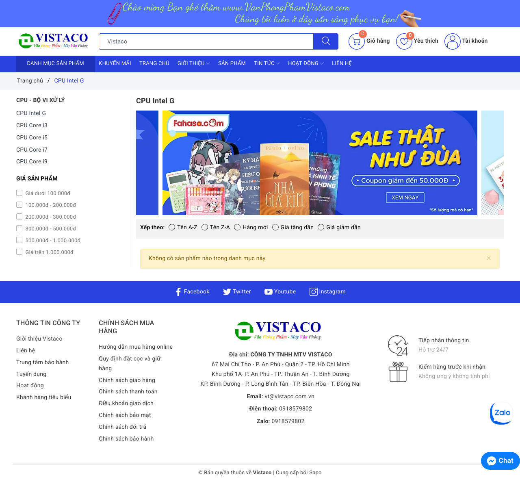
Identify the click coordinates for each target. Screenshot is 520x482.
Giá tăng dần (293, 227)
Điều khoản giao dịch (126, 403)
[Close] (489, 258)
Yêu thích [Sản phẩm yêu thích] (417, 41)
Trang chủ (154, 64)
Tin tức (267, 63)
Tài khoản (466, 41)
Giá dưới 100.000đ (47, 194)
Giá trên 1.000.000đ (49, 253)
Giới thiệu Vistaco (39, 339)
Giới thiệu (194, 63)
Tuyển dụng (31, 374)
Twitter (237, 292)
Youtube (280, 292)
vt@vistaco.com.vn (289, 396)
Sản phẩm (232, 64)
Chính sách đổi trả (122, 427)
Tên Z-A (216, 227)
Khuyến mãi (115, 64)
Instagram (328, 292)
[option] (319, 163)
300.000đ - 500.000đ (50, 229)
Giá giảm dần (339, 227)
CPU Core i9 (32, 161)
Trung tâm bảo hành (42, 362)
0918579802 (295, 409)
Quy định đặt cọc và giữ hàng (129, 364)
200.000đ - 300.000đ (50, 217)
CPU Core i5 (32, 138)
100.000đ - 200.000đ (50, 205)
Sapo (315, 473)
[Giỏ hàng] (369, 41)
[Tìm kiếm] (325, 41)
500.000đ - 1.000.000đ (52, 241)
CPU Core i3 (32, 125)
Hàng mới (251, 227)
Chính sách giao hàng (127, 380)
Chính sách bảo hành (126, 439)
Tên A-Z (183, 227)
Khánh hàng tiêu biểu (43, 397)
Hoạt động (306, 63)
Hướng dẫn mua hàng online (136, 347)
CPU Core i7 (32, 150)
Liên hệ (342, 64)
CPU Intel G (31, 113)
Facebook (192, 292)
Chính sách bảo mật (125, 415)
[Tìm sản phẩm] (206, 41)
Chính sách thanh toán (128, 392)
